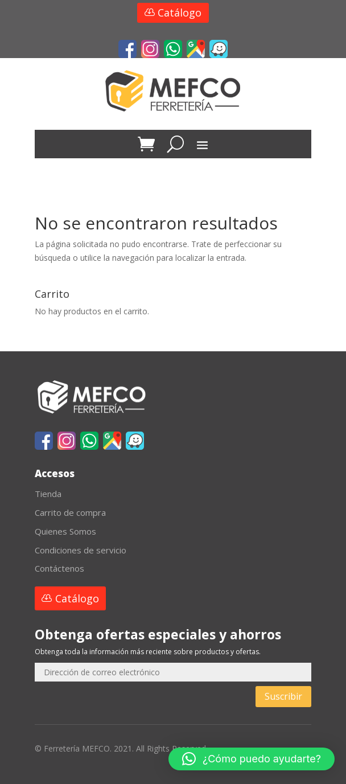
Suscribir (283, 696)
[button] (251, 759)
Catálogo (179, 12)
